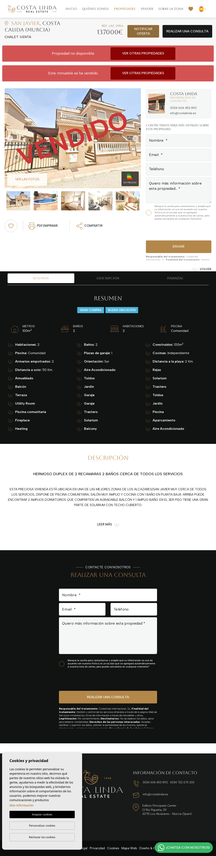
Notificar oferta (143, 31)
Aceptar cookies (42, 814)
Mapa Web (129, 848)
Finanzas (175, 278)
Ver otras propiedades (143, 53)
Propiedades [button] (125, 9)
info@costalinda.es (183, 113)
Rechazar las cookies (42, 837)
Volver (202, 269)
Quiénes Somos (95, 9)
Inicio (71, 9)
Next (136, 138)
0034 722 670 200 (182, 782)
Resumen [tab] (41, 278)
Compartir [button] (89, 226)
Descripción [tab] (108, 278)
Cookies (113, 848)
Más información (21, 805)
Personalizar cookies (42, 825)
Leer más (108, 524)
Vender (147, 9)
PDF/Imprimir (43, 226)
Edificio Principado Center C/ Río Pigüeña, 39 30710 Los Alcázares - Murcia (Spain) (167, 809)
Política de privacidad (166, 212)
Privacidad (97, 848)
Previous (9, 138)
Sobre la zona (170, 9)
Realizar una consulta (187, 31)
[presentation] (168, 230)
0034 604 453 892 (183, 108)
